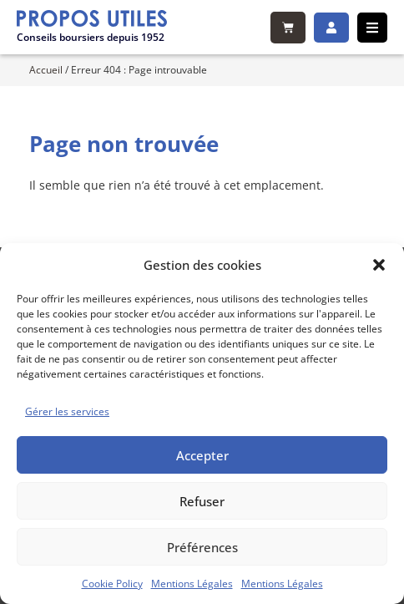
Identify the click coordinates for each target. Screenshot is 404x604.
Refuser (202, 501)
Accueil (46, 69)
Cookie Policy (112, 583)
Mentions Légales (192, 583)
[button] (379, 264)
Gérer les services (67, 411)
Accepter (202, 455)
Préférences (202, 547)
